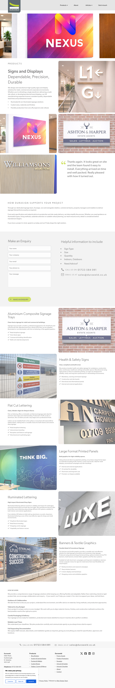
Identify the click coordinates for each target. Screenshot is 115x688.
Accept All (31, 681)
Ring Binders (35, 656)
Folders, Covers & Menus (38, 666)
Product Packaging (62, 658)
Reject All (20, 681)
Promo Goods (61, 656)
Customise (10, 681)
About (76, 5)
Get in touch (102, 5)
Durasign (59, 661)
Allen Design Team (62, 681)
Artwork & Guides (62, 664)
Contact (59, 672)
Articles (88, 5)
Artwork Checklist (62, 666)
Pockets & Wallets (36, 661)
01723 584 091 (16, 667)
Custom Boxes (35, 664)
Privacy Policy (43, 681)
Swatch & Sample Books (38, 658)
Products (63, 5)
